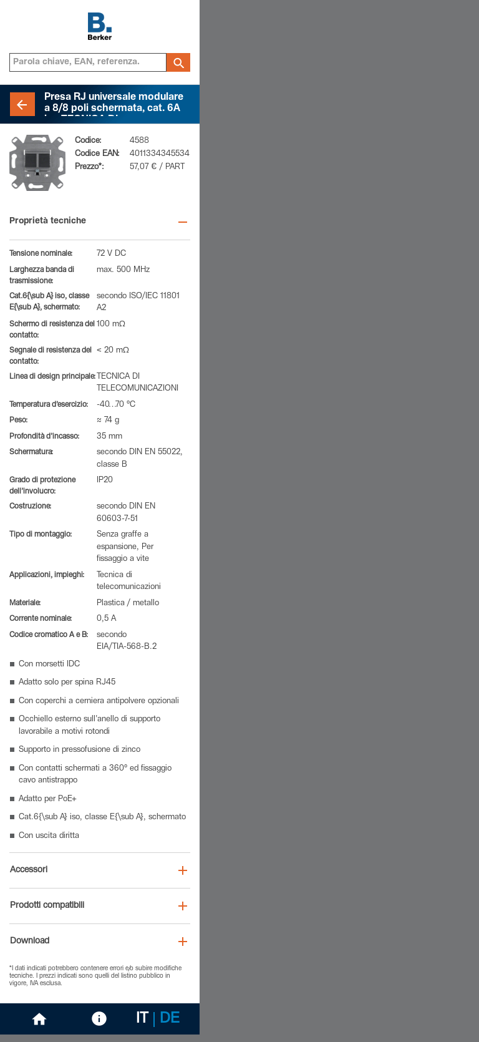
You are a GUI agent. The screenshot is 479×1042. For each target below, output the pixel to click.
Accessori (28, 870)
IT (142, 1019)
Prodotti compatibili (47, 906)
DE (170, 1019)
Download (29, 941)
